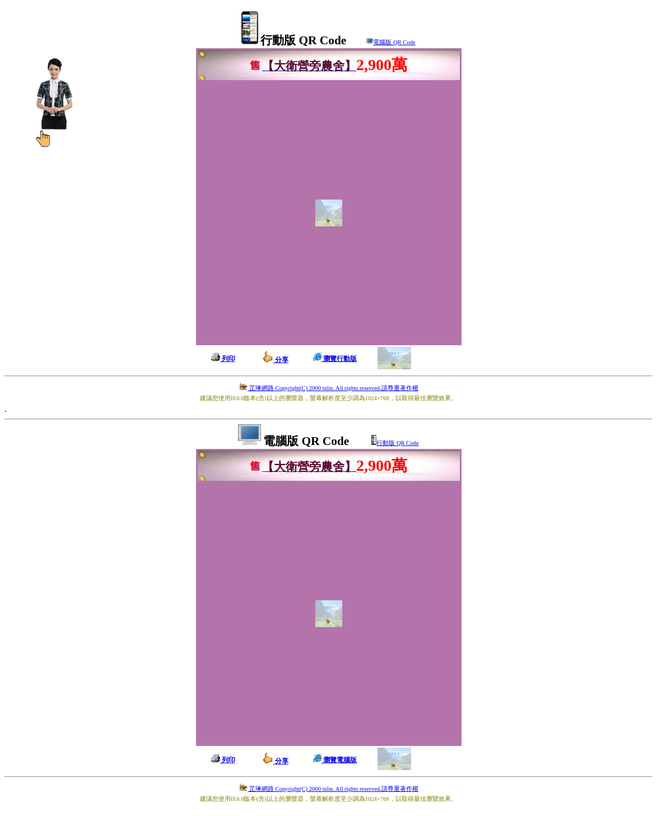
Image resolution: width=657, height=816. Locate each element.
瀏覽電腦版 (335, 760)
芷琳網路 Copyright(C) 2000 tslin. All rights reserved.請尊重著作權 (328, 388)
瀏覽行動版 (335, 359)
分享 (275, 360)
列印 (223, 359)
